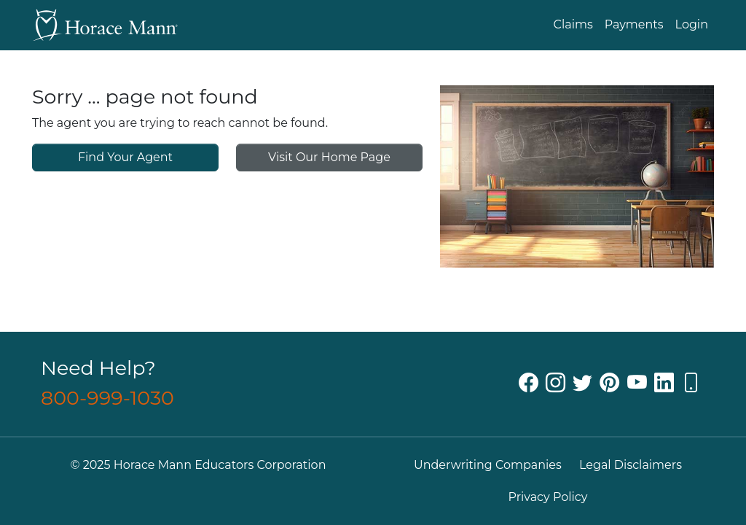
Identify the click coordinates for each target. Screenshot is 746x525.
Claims (573, 24)
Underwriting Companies (488, 465)
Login (691, 24)
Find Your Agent (125, 157)
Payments (634, 24)
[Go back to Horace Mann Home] (105, 25)
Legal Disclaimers (630, 465)
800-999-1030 (107, 398)
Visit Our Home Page (329, 157)
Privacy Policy (548, 497)
